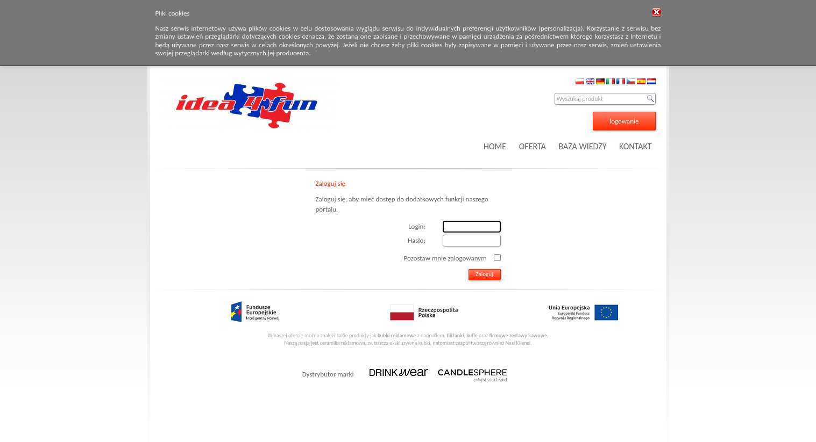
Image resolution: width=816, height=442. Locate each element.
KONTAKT (635, 146)
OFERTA (532, 146)
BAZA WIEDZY (582, 146)
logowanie (623, 121)
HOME (495, 146)
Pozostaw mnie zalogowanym (445, 257)
